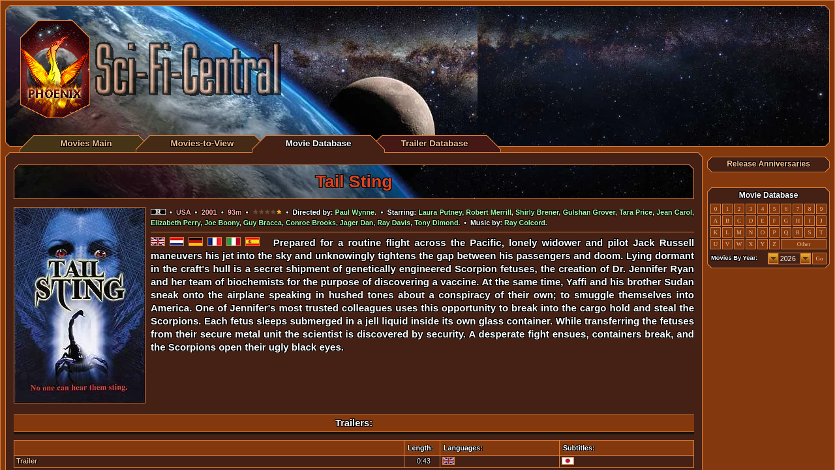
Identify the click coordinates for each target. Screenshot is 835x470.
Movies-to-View (202, 143)
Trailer (26, 461)
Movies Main (86, 143)
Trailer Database (434, 143)
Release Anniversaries (768, 163)
